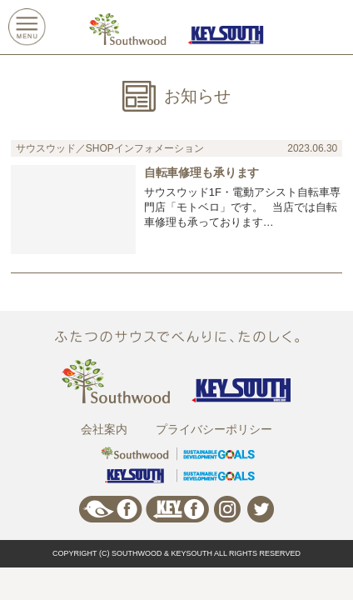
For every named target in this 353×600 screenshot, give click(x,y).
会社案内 (104, 429)
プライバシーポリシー (214, 429)
